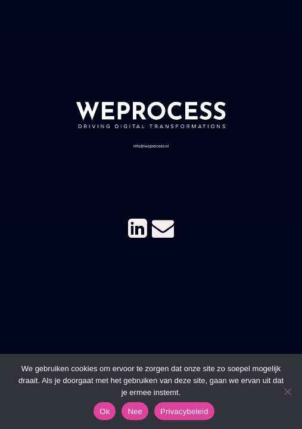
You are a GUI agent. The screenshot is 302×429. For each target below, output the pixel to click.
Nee (134, 411)
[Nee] (287, 391)
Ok (104, 411)
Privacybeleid (184, 411)
